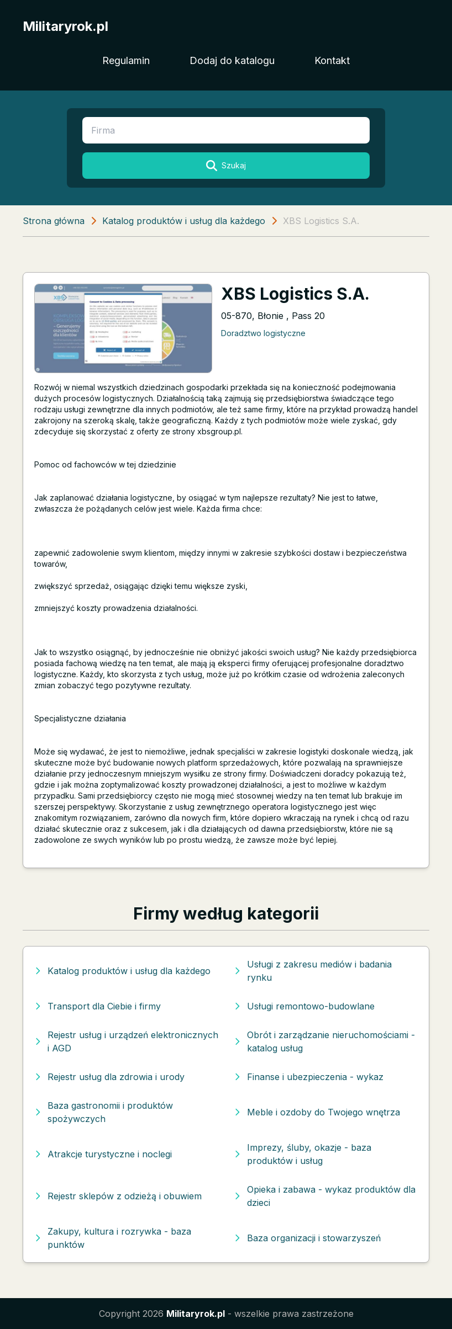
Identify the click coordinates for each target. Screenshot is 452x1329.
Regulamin (126, 60)
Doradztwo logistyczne (263, 333)
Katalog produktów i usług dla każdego (183, 220)
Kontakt (332, 60)
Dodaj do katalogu (232, 60)
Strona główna (54, 220)
